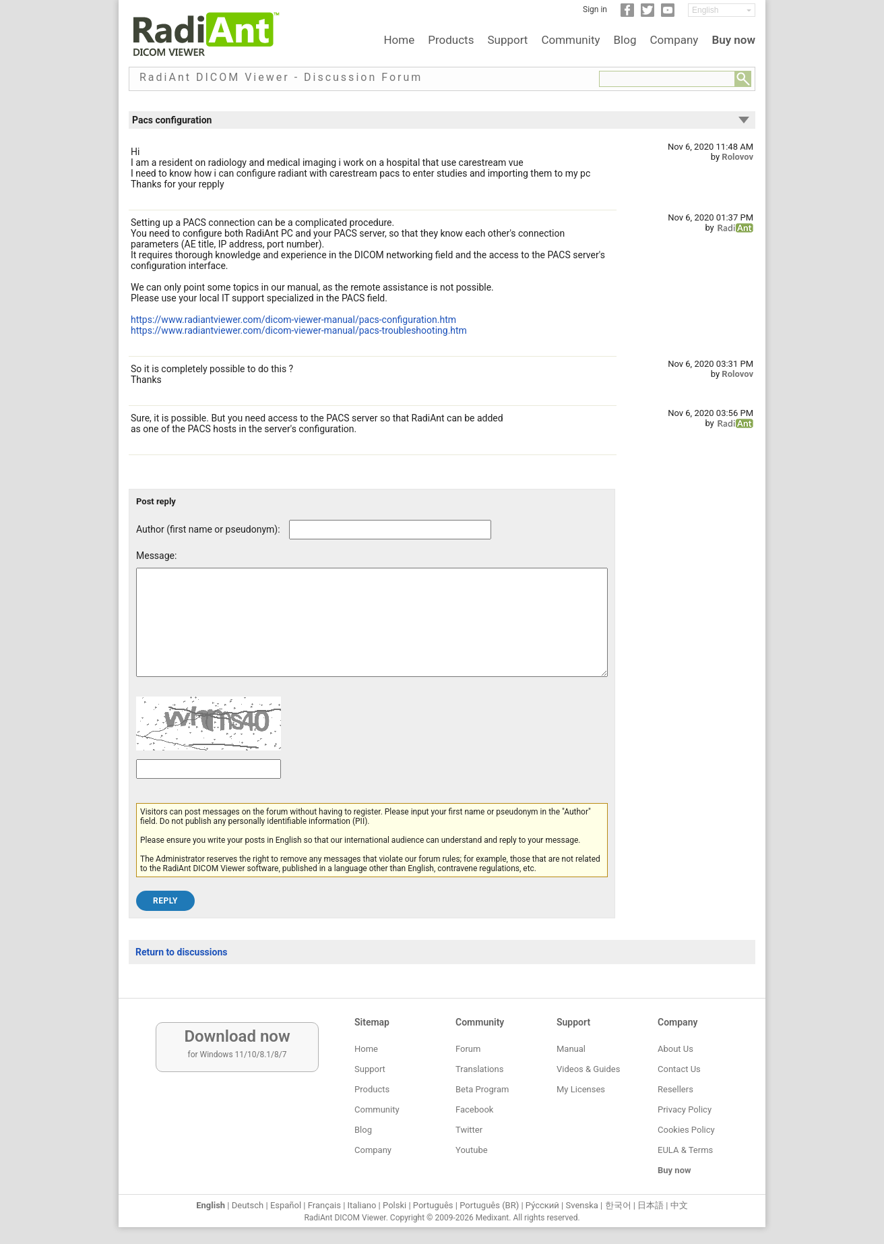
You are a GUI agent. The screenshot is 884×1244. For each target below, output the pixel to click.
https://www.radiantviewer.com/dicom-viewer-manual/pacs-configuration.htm (293, 319)
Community (570, 40)
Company (674, 40)
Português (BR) (489, 1205)
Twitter (468, 1130)
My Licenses (581, 1089)
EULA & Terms (685, 1150)
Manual (571, 1049)
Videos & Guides (588, 1069)
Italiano (362, 1205)
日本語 (650, 1205)
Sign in (595, 9)
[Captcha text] (208, 789)
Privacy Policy (685, 1109)
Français (324, 1205)
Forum (467, 1049)
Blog (625, 40)
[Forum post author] (390, 529)
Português (433, 1205)
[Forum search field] (667, 79)
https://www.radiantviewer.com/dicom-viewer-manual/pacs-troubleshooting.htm (299, 330)
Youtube (471, 1150)
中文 (679, 1205)
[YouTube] (667, 14)
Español (285, 1205)
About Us (675, 1049)
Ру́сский (542, 1205)
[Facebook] (627, 14)
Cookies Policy (686, 1130)
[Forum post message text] (372, 632)
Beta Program (482, 1089)
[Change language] (721, 10)
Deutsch (248, 1205)
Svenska (582, 1205)
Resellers (675, 1089)
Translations (479, 1069)
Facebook (474, 1109)
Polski (394, 1205)
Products (451, 40)
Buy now (733, 40)
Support (507, 40)
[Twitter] (647, 14)
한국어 (618, 1205)
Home (398, 40)
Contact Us (679, 1069)
